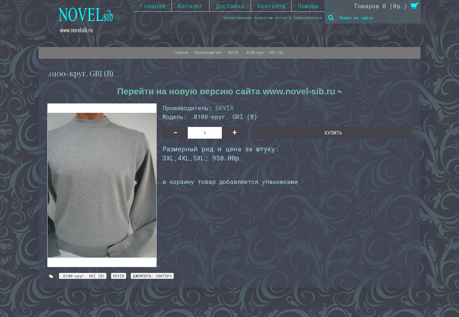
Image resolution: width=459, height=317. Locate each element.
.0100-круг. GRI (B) (83, 276)
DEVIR (224, 108)
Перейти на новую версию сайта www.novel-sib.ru (229, 91)
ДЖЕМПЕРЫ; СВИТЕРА (152, 276)
